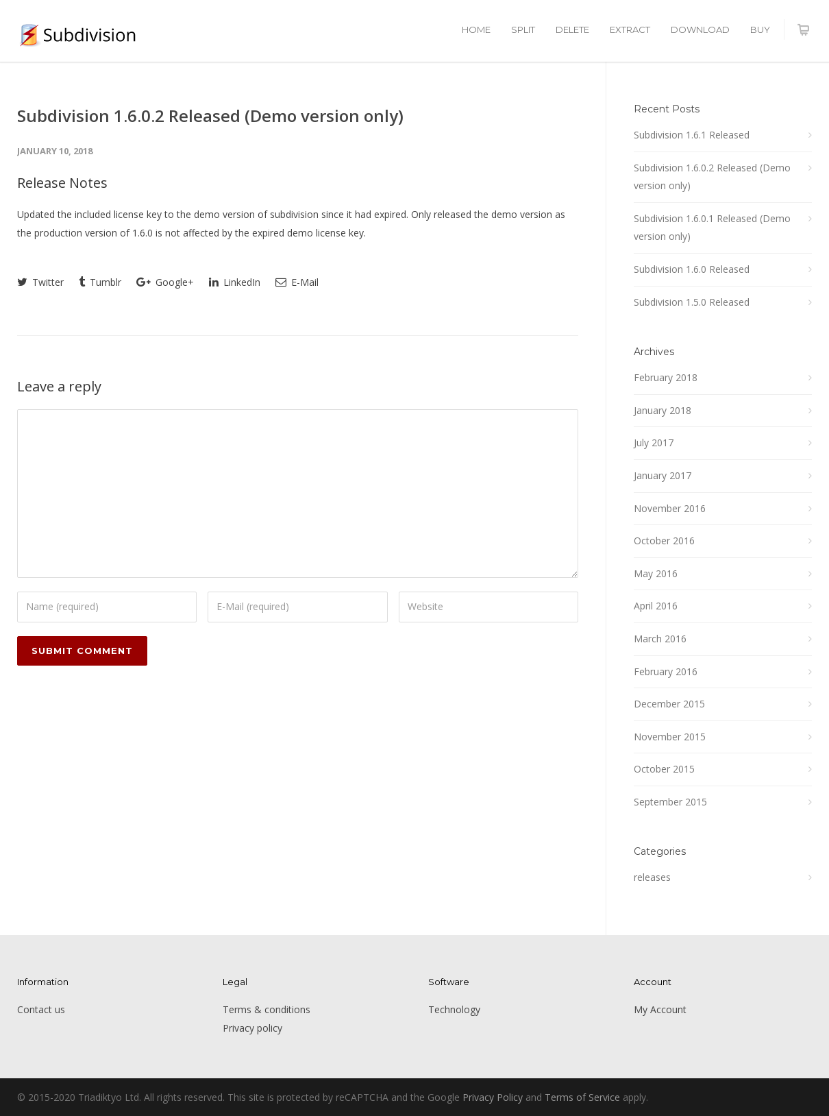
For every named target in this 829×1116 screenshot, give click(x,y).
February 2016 (665, 671)
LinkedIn (234, 282)
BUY (760, 29)
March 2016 (660, 638)
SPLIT (523, 29)
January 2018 (662, 410)
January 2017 (662, 475)
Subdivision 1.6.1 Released (692, 134)
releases (652, 877)
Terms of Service (582, 1097)
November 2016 (670, 508)
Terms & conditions (266, 1009)
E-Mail (297, 282)
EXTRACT (630, 29)
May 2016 (656, 573)
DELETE (572, 29)
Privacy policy (252, 1027)
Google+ (165, 282)
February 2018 (665, 377)
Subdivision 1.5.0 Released (692, 301)
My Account (660, 1009)
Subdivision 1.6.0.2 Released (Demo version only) (210, 115)
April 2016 (656, 605)
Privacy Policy (492, 1097)
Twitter (40, 282)
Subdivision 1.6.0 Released (692, 269)
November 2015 (670, 736)
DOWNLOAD (700, 29)
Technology (454, 1009)
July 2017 (653, 442)
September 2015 (670, 801)
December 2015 (669, 703)
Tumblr (100, 282)
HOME (476, 29)
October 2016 (664, 540)
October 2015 (664, 768)
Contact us (41, 1009)
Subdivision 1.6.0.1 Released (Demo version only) (712, 227)
